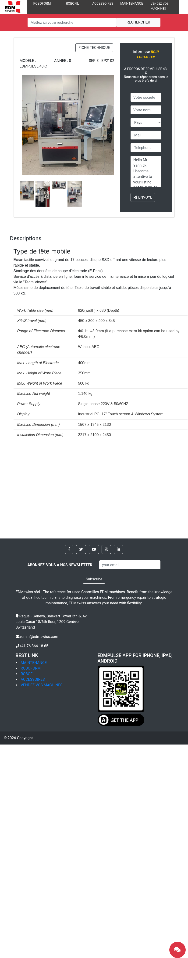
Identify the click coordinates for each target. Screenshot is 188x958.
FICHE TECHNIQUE (94, 47)
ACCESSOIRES (102, 3)
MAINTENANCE (131, 3)
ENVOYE (143, 197)
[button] (69, 549)
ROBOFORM (42, 3)
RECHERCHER (138, 22)
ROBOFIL (72, 3)
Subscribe (94, 579)
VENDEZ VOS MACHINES (42, 685)
